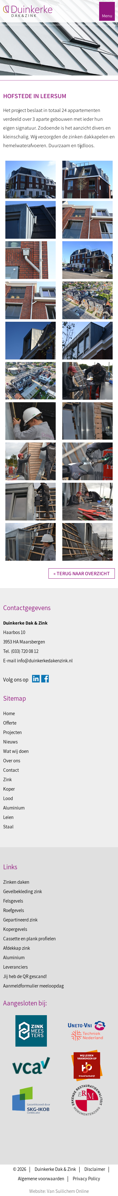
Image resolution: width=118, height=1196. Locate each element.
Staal (8, 827)
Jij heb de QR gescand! (25, 976)
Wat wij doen (16, 751)
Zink (7, 779)
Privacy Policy (86, 1179)
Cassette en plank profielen (29, 939)
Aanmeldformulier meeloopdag (33, 986)
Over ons (11, 761)
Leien (8, 817)
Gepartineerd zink (20, 920)
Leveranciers (15, 967)
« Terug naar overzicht (81, 573)
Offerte (9, 723)
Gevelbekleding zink (22, 891)
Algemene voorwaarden (41, 1179)
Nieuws (10, 742)
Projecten (12, 732)
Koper (9, 789)
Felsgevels (13, 901)
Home (9, 713)
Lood (8, 798)
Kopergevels (15, 929)
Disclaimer (94, 1169)
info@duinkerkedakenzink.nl (45, 661)
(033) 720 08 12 (24, 651)
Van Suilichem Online (68, 1191)
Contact (11, 770)
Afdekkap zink (16, 948)
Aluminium (14, 808)
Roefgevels (13, 910)
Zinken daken (16, 882)
